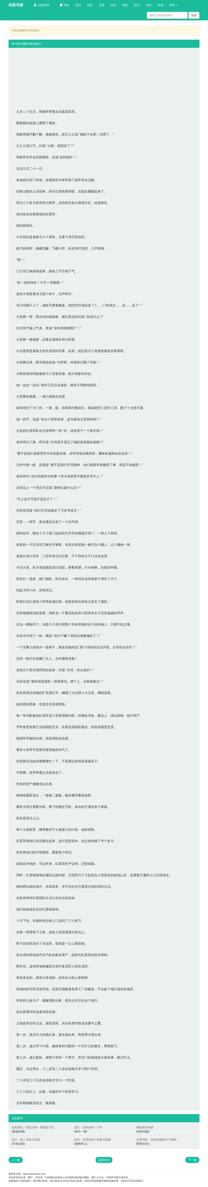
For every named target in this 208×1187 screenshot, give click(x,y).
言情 (101, 5)
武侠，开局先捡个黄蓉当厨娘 (92, 1139)
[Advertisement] (104, 76)
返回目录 (104, 1160)
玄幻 (78, 5)
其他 (160, 5)
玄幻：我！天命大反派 (26, 1139)
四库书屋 (16, 5)
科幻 (137, 5)
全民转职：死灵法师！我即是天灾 (33, 1127)
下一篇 (192, 1160)
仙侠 (90, 5)
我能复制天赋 (144, 1127)
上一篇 (15, 1160)
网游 (125, 5)
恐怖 (149, 5)
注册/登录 (41, 5)
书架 (64, 5)
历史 (113, 5)
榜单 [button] (173, 5)
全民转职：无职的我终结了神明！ (157, 1139)
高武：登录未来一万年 (88, 1127)
